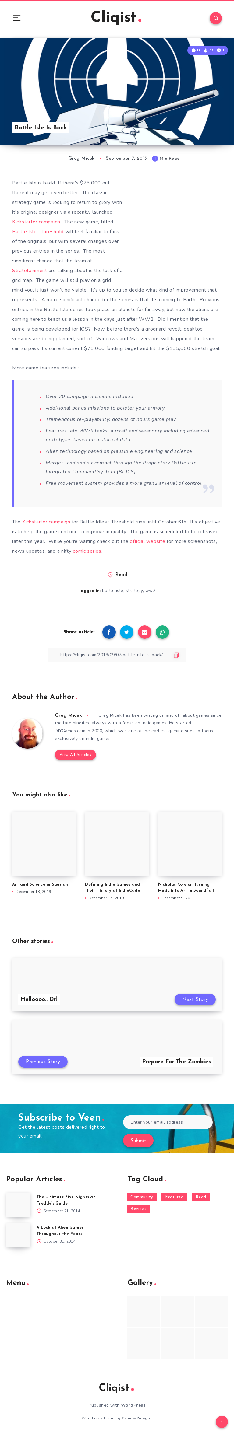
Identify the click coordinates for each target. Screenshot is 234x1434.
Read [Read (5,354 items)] (201, 1197)
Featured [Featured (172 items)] (174, 1197)
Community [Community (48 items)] (141, 1197)
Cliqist (116, 18)
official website (147, 541)
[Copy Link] (117, 655)
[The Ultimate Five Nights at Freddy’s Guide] (18, 1205)
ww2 (150, 590)
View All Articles (75, 755)
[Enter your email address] (168, 1122)
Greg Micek (68, 715)
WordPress (133, 1405)
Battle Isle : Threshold (38, 231)
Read (121, 575)
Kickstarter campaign (36, 222)
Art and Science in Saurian (40, 885)
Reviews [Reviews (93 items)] (138, 1209)
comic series (87, 551)
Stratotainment (29, 270)
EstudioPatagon (137, 1418)
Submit (138, 1141)
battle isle (112, 590)
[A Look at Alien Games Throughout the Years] (18, 1235)
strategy (134, 590)
